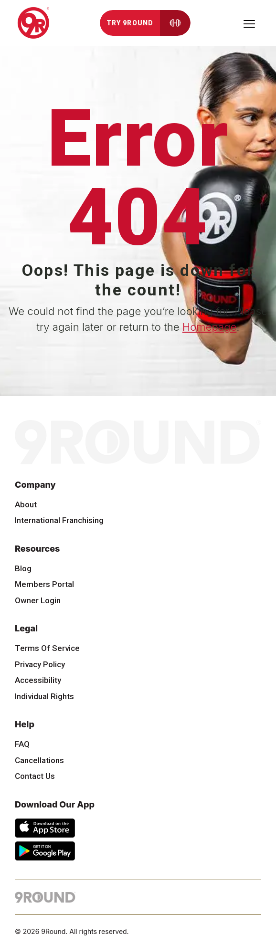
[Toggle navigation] (249, 23)
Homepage (209, 327)
